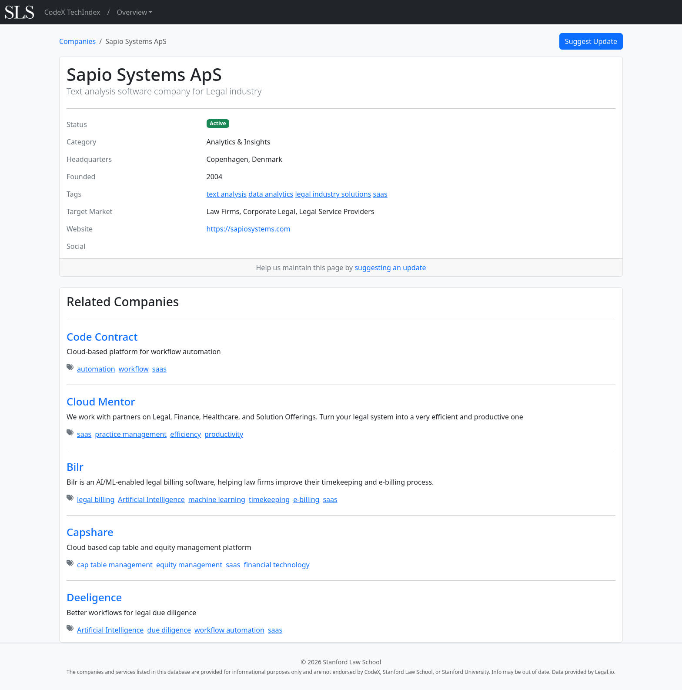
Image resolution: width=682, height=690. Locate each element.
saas (380, 194)
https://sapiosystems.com (249, 229)
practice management (131, 434)
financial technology (276, 564)
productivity (223, 434)
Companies (77, 41)
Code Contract (102, 336)
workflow (134, 369)
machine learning (216, 499)
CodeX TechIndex (72, 12)
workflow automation (229, 630)
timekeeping (269, 499)
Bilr (75, 466)
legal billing (95, 499)
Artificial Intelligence (151, 499)
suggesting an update (390, 267)
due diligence (169, 630)
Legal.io (604, 672)
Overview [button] (132, 12)
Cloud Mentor (101, 401)
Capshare (90, 532)
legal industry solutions (333, 194)
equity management (189, 564)
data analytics (270, 194)
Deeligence (94, 597)
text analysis (227, 194)
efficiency (185, 434)
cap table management (115, 564)
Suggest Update (591, 41)
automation (96, 369)
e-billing (306, 499)
